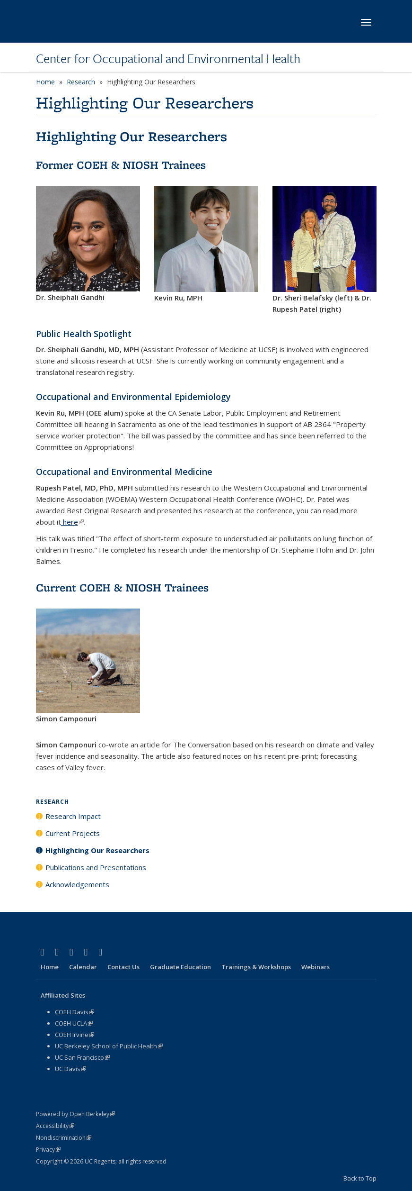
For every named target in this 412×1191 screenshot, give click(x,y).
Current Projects (72, 833)
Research (81, 81)
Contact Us (123, 967)
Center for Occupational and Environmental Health (168, 58)
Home (45, 81)
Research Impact (73, 816)
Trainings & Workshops (256, 967)
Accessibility (55, 1126)
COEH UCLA (74, 1023)
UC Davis (70, 1068)
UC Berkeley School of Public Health (109, 1046)
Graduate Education (180, 967)
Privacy (48, 1150)
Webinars (315, 967)
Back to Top (360, 1178)
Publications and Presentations (95, 867)
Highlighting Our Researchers (97, 850)
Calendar (83, 967)
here (72, 522)
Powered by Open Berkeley (75, 1114)
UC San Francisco (82, 1057)
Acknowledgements (77, 884)
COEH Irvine (74, 1034)
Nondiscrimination (63, 1138)
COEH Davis (74, 1012)
